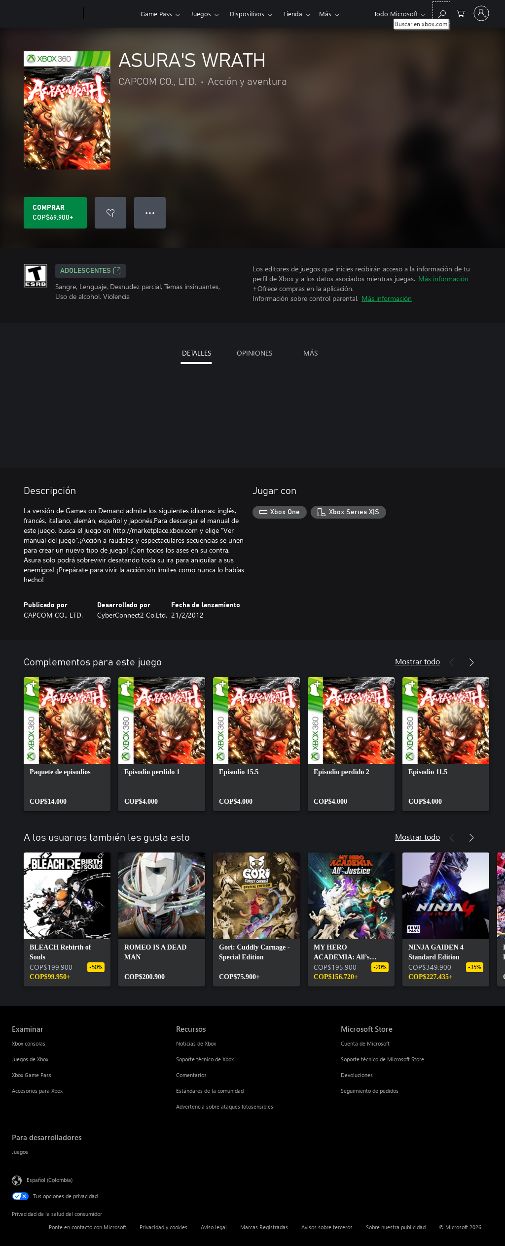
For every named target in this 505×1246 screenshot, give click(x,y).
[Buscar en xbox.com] (441, 12)
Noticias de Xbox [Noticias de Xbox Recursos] (196, 1043)
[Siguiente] (471, 662)
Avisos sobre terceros (327, 1227)
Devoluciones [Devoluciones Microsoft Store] (357, 1075)
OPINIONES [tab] (254, 353)
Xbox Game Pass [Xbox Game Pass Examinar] (31, 1075)
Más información (443, 278)
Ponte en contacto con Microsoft (87, 1227)
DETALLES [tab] (196, 353)
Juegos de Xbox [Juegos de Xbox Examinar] (30, 1059)
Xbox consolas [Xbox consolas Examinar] (28, 1043)
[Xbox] (110, 13)
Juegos (201, 13)
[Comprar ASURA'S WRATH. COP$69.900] (55, 213)
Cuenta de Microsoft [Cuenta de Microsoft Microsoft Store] (365, 1043)
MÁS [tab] (310, 353)
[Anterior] (452, 662)
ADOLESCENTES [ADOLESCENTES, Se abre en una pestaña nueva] (90, 271)
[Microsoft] (45, 13)
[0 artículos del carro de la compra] (461, 12)
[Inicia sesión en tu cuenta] (481, 13)
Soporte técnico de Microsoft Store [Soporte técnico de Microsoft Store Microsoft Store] (382, 1059)
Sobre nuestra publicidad (396, 1227)
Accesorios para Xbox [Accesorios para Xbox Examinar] (37, 1090)
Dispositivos (247, 13)
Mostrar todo (417, 661)
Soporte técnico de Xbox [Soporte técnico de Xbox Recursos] (205, 1059)
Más (289, 13)
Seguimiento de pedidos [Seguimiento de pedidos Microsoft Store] (369, 1090)
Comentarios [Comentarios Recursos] (191, 1075)
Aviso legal (214, 1227)
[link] (67, 744)
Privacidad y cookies (163, 1227)
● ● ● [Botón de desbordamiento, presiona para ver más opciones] (150, 212)
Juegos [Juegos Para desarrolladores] (20, 1151)
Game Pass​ (156, 13)
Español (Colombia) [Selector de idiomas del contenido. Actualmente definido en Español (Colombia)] (49, 1180)
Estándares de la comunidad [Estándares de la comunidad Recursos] (210, 1090)
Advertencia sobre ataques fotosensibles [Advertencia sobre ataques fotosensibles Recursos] (224, 1106)
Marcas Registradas (264, 1227)
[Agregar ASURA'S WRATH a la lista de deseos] (110, 213)
